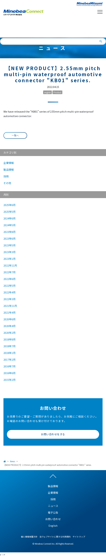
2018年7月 (9, 346)
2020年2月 (9, 332)
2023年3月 (9, 252)
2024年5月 (9, 225)
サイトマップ (79, 536)
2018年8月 (9, 339)
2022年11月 (10, 265)
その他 (7, 183)
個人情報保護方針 (29, 536)
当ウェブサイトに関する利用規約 (55, 536)
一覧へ (15, 135)
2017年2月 (9, 359)
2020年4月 (9, 326)
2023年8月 (9, 232)
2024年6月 (9, 218)
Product (57, 92)
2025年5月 (9, 211)
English (53, 28)
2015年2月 (9, 380)
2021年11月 (10, 306)
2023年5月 (9, 245)
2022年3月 (9, 299)
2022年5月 (9, 285)
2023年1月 (9, 258)
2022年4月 (9, 292)
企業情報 (8, 163)
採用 (6, 176)
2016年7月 (9, 366)
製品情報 (8, 169)
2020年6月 (9, 319)
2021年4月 (9, 312)
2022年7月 (9, 272)
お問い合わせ (53, 519)
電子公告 (53, 512)
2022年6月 (9, 279)
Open (100, 12)
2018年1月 (9, 353)
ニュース (53, 506)
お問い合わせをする (53, 434)
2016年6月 (9, 373)
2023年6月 (9, 238)
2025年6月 (9, 205)
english (47, 92)
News (12, 461)
